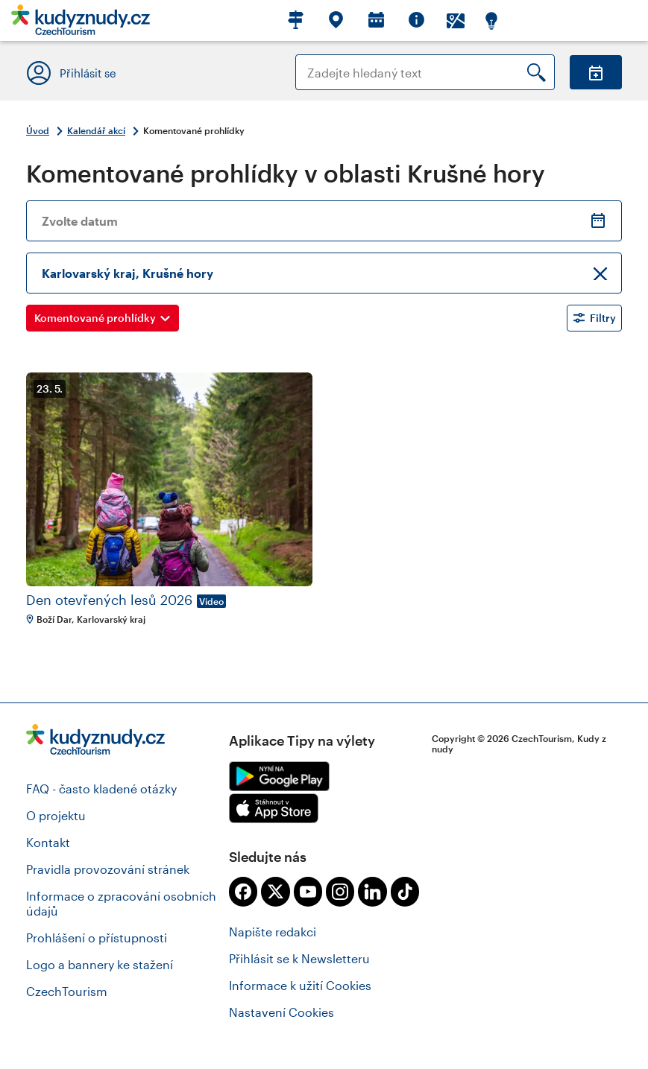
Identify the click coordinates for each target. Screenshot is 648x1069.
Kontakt (48, 842)
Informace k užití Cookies (300, 985)
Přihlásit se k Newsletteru (299, 958)
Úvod (37, 130)
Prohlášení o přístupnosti (96, 937)
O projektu (56, 815)
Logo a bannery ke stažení (99, 964)
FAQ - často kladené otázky (101, 788)
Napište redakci (272, 931)
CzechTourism (66, 991)
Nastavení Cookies (281, 1012)
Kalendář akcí (96, 130)
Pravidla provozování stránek (107, 869)
